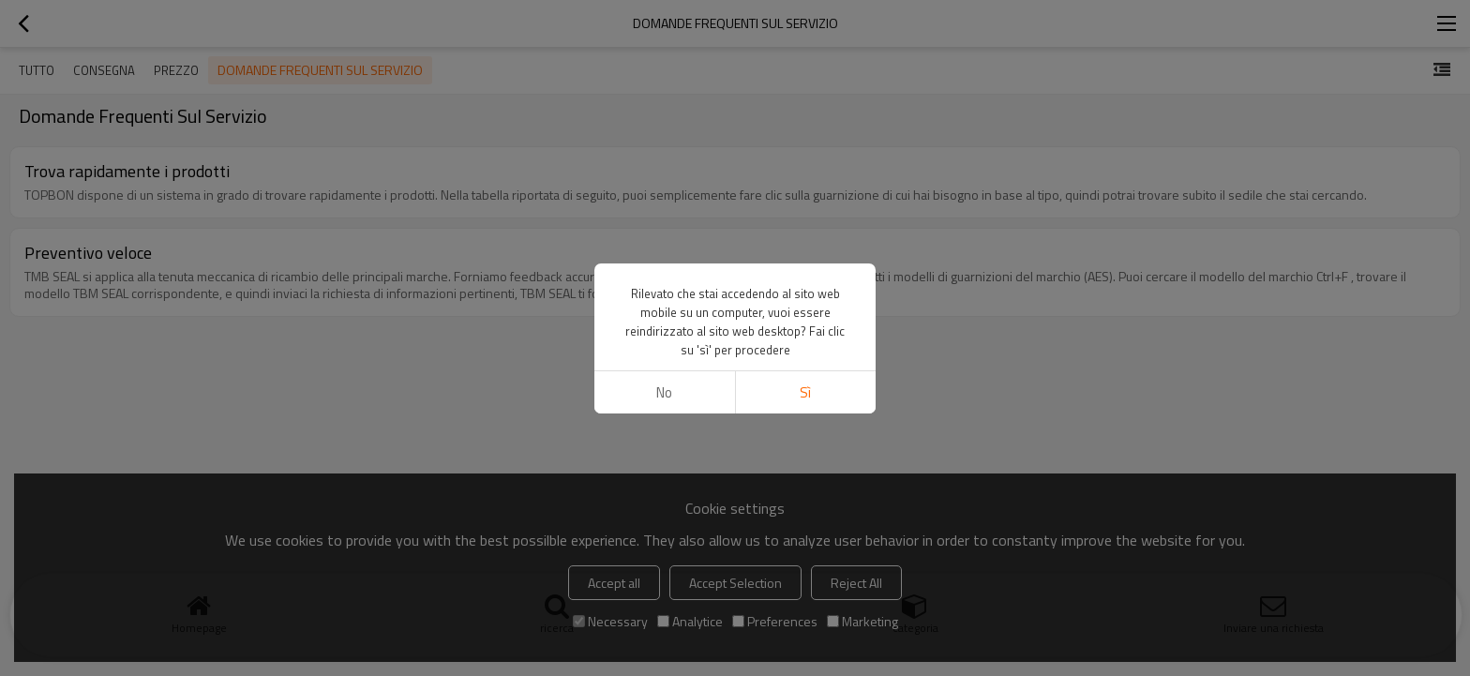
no (664, 392)
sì (805, 392)
